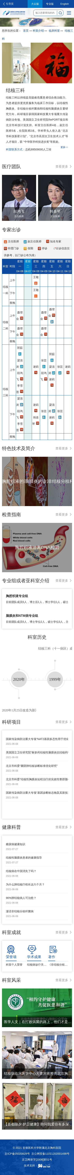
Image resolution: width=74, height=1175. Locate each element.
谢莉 (36, 366)
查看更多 (61, 166)
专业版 (50, 3)
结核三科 (15, 90)
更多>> (64, 147)
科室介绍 (38, 30)
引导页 (10, 3)
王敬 (36, 277)
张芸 (44, 360)
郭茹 (20, 347)
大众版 (35, 3)
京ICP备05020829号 (17, 1153)
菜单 (68, 14)
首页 (26, 30)
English (64, 3)
